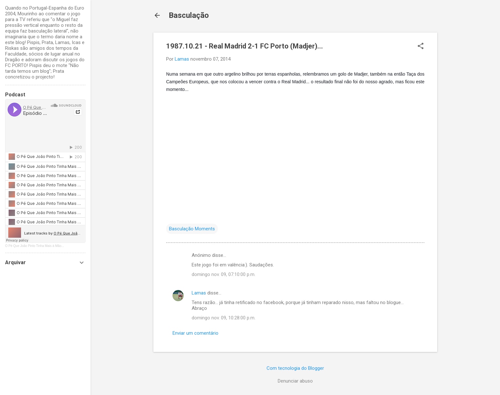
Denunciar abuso (295, 381)
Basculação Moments (192, 229)
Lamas (199, 293)
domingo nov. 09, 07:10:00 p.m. (223, 274)
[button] (420, 46)
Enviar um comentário (195, 333)
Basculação (189, 15)
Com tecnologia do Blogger (295, 368)
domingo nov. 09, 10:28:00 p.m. (223, 318)
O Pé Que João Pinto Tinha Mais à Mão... (34, 246)
